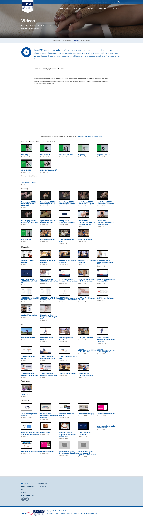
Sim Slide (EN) (26, 170)
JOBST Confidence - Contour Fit (28, 357)
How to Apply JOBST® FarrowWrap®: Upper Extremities (28, 203)
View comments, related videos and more (90, 136)
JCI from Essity (58, 511)
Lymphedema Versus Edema (30, 451)
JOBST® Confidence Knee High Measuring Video (86, 280)
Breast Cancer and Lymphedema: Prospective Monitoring (49, 415)
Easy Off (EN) (25, 155)
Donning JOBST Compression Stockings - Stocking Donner (105, 222)
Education (77, 8)
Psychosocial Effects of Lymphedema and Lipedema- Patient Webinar (87, 453)
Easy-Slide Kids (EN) (66, 155)
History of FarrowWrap (85, 338)
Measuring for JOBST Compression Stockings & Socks (48, 316)
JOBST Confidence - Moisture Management (47, 357)
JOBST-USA (43, 486)
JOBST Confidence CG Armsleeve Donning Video (29, 374)
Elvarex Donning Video (47, 239)
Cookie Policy (93, 513)
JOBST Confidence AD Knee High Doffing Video (87, 351)
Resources (102, 8)
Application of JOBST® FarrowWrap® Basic (47, 221)
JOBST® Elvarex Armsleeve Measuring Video (106, 280)
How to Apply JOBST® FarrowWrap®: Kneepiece (105, 203)
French (99, 2)
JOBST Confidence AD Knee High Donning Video (106, 351)
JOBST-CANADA (44, 489)
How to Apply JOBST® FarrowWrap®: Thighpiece (29, 221)
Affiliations (67, 40)
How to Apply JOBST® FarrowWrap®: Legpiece (86, 203)
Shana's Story (25, 394)
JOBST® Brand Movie (28, 183)
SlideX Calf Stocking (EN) (48, 170)
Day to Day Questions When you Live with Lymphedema (30, 433)
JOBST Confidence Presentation (84, 433)
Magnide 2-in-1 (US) (103, 155)
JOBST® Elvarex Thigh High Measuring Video (49, 299)
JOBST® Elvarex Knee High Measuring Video (30, 299)
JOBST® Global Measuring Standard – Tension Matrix (68, 299)
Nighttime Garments (47, 451)
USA (22, 489)
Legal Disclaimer (85, 513)
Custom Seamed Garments (106, 414)
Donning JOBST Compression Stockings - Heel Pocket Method (86, 222)
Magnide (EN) (82, 155)
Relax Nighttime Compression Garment (85, 374)
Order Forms (85, 40)
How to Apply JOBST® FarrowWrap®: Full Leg (47, 203)
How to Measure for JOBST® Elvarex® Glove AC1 (105, 262)
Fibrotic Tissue (45, 432)
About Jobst (50, 513)
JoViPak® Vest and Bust (29, 315)
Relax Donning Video (85, 239)
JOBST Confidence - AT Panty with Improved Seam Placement (106, 339)
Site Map (113, 2)
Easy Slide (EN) (45, 155)
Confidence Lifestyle (28, 338)
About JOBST (63, 8)
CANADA (23, 492)
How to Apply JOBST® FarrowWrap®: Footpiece (67, 203)
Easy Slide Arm (26, 239)
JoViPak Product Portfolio (67, 373)
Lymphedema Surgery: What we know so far (106, 427)
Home (94, 2)
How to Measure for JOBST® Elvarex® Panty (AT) (29, 281)
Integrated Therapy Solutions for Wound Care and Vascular (67, 434)
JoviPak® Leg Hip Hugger (105, 298)
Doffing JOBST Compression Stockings (67, 221)
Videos (76, 40)
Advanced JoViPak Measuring (27, 261)
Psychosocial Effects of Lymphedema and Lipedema (68, 452)
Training (90, 8)
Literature (56, 40)
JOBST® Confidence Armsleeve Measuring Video (68, 280)
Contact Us (106, 2)
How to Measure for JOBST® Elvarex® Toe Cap (49, 280)
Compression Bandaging (86, 414)
